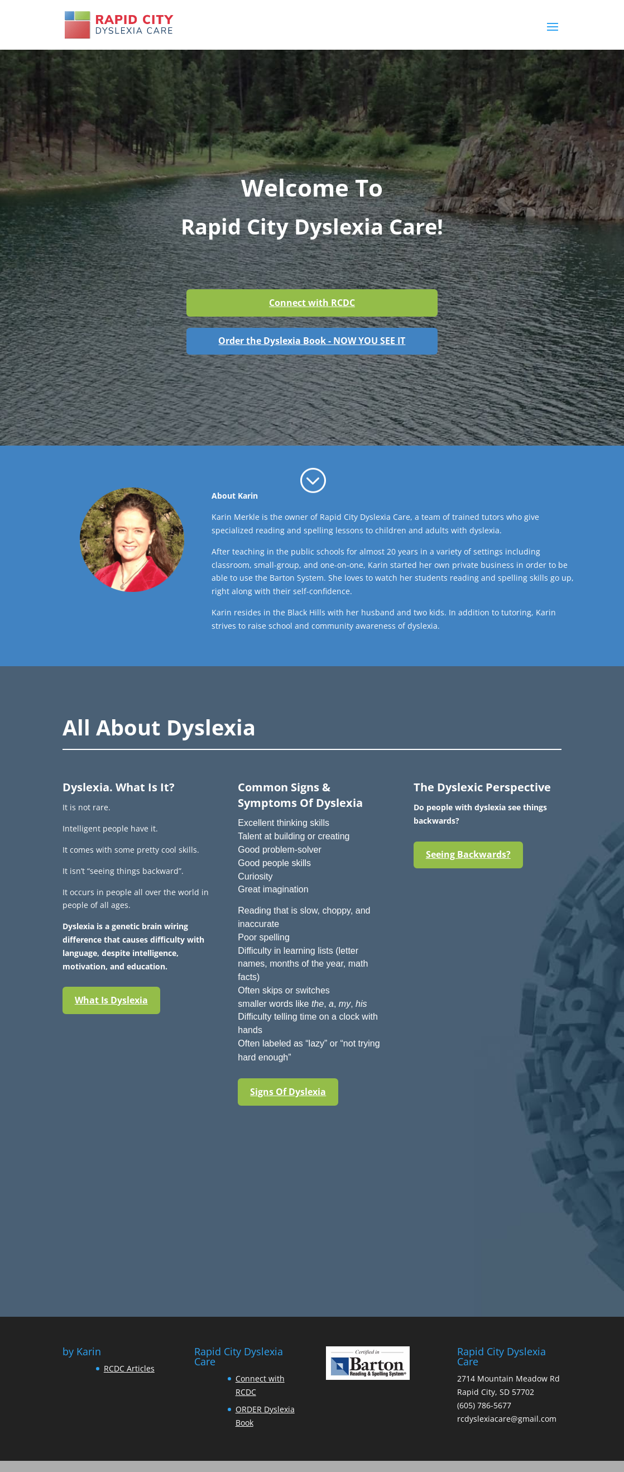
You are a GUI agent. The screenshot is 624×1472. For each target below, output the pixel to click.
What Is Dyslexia (111, 1000)
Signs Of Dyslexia (288, 1092)
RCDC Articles (129, 1368)
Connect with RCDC (312, 303)
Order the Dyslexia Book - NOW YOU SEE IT (311, 340)
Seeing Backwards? (468, 854)
